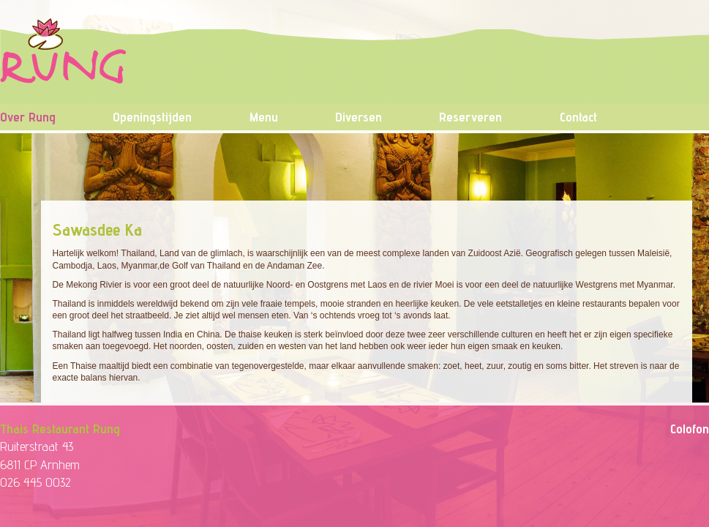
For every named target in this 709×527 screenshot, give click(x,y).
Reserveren (470, 116)
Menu (264, 116)
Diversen (358, 116)
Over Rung (28, 116)
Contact (578, 116)
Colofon (689, 428)
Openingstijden (152, 116)
